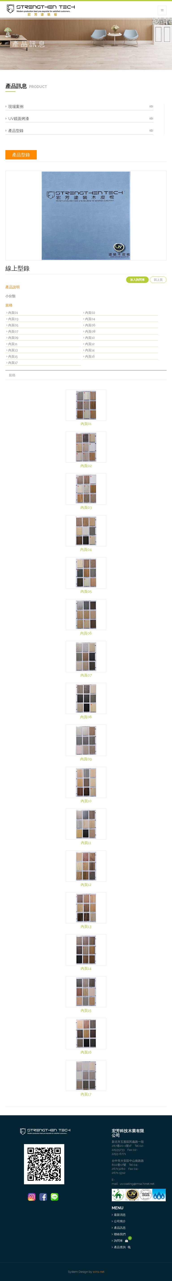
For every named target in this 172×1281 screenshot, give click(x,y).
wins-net (98, 1271)
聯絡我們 (120, 1234)
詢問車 (121, 1240)
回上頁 (158, 279)
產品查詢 (122, 1247)
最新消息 (120, 1214)
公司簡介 (120, 1221)
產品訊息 (120, 1227)
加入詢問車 (137, 279)
